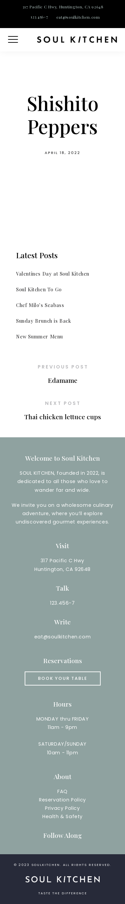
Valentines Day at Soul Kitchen (52, 273)
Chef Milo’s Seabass (40, 305)
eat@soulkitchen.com (78, 17)
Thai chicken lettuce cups (62, 416)
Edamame (62, 380)
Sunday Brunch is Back (43, 320)
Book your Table (62, 678)
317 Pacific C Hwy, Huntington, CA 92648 (63, 6)
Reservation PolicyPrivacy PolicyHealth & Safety (62, 808)
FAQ (62, 791)
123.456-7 (39, 16)
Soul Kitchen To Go (39, 289)
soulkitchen (45, 865)
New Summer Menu (39, 336)
